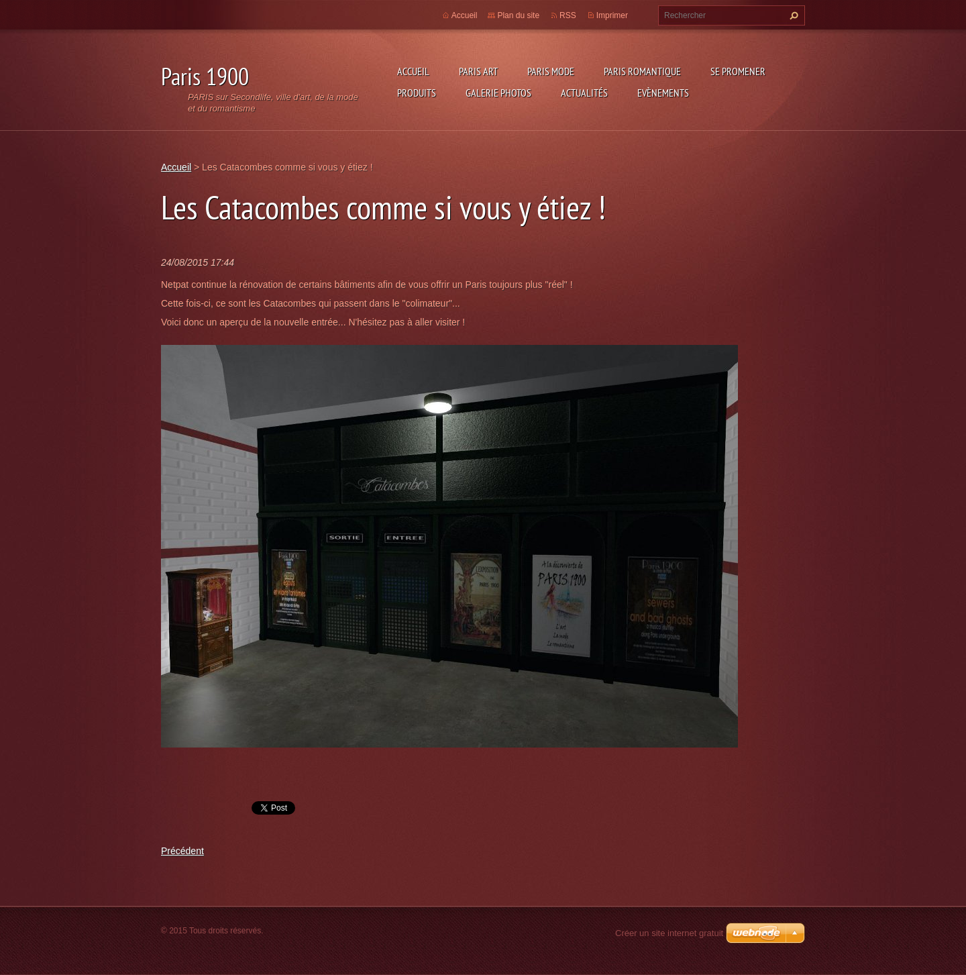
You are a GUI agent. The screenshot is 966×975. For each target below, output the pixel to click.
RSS (567, 15)
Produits (416, 92)
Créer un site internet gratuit (669, 933)
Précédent (182, 850)
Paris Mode (550, 71)
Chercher (792, 15)
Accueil (413, 71)
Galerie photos (498, 92)
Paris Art (478, 71)
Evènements (663, 92)
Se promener (737, 71)
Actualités (584, 92)
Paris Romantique (642, 71)
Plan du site (518, 15)
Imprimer (612, 15)
